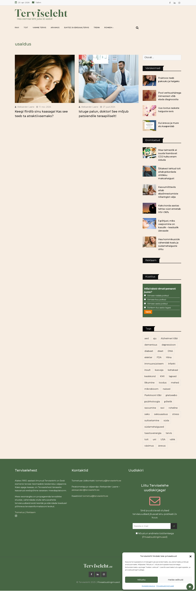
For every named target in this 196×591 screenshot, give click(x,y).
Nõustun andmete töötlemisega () (155, 535)
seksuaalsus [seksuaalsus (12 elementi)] (161, 414)
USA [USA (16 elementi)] (163, 439)
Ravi (17, 27)
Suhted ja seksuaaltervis (76, 27)
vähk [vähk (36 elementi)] (172, 439)
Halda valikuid (175, 579)
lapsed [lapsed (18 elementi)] (172, 376)
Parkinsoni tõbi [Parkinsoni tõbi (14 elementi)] (152, 395)
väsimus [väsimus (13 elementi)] (149, 445)
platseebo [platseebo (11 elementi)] (171, 395)
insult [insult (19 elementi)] (147, 370)
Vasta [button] (148, 312)
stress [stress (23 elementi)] (175, 414)
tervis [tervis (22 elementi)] (169, 433)
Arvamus (55, 27)
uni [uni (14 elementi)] (154, 439)
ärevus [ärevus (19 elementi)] (162, 445)
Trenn (97, 27)
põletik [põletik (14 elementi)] (168, 401)
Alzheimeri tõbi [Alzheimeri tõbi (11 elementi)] (169, 338)
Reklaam (31, 512)
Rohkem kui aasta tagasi (159, 307)
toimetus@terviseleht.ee (108, 480)
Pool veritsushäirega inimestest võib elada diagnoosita (169, 96)
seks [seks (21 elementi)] (147, 414)
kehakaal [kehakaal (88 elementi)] (173, 370)
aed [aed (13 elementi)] (146, 338)
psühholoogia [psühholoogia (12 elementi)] (152, 401)
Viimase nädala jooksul (158, 295)
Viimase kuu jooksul (156, 299)
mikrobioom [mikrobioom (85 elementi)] (151, 389)
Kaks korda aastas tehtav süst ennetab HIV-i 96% (169, 209)
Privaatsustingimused (165, 586)
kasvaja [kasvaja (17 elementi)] (159, 370)
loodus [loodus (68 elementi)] (163, 382)
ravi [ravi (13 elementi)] (162, 408)
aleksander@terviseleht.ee (86, 490)
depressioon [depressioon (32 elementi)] (169, 344)
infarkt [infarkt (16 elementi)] (171, 363)
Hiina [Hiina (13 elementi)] (169, 357)
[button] (190, 556)
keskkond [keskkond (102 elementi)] (150, 376)
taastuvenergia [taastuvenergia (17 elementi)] (152, 433)
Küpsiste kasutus (148, 586)
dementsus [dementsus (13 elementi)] (150, 344)
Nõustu (141, 579)
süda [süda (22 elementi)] (166, 420)
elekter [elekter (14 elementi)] (148, 357)
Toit (26, 27)
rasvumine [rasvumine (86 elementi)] (150, 408)
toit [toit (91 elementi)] (146, 439)
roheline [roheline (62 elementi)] (173, 408)
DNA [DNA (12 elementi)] (170, 351)
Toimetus (19, 512)
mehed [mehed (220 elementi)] (175, 382)
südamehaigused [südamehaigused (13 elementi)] (154, 427)
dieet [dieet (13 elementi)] (160, 351)
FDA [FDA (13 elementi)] (159, 357)
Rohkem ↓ (108, 27)
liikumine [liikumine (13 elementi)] (149, 382)
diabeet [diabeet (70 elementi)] (148, 351)
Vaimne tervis (39, 27)
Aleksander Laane (25, 107)
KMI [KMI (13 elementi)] (162, 376)
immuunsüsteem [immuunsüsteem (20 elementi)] (154, 363)
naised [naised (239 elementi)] (166, 389)
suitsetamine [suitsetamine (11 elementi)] (151, 420)
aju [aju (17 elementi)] (154, 338)
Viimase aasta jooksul (157, 303)
